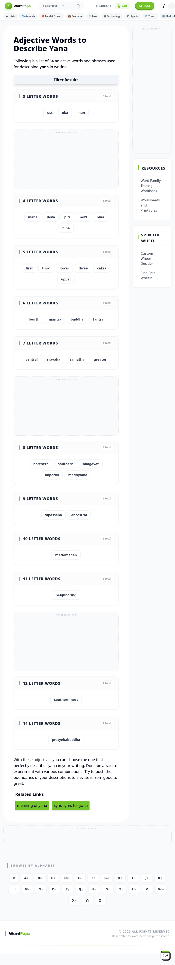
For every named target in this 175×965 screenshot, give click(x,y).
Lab (122, 6)
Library (103, 6)
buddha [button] (77, 319)
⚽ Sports (132, 16)
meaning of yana (32, 805)
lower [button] (64, 268)
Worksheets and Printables (150, 205)
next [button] (83, 217)
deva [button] (51, 217)
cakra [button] (101, 268)
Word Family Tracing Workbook (151, 185)
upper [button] (66, 279)
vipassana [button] (53, 515)
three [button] (83, 268)
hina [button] (100, 217)
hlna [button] (66, 228)
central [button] (32, 359)
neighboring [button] (66, 595)
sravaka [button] (53, 359)
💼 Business (75, 16)
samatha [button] (77, 359)
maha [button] (33, 217)
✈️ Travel (150, 16)
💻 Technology (112, 16)
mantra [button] (55, 319)
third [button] (46, 268)
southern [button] (65, 464)
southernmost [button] (66, 699)
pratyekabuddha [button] (66, 739)
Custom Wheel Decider (147, 258)
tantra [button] (98, 319)
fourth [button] (34, 319)
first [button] (29, 268)
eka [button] (65, 112)
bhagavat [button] (91, 464)
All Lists (10, 16)
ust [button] (49, 112)
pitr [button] (67, 217)
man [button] (81, 112)
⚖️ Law (93, 16)
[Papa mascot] (165, 955)
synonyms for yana (71, 805)
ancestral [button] (79, 515)
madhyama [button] (77, 475)
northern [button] (41, 464)
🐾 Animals (28, 16)
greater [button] (100, 359)
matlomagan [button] (66, 555)
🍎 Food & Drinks (51, 16)
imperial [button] (52, 475)
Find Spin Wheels (148, 275)
